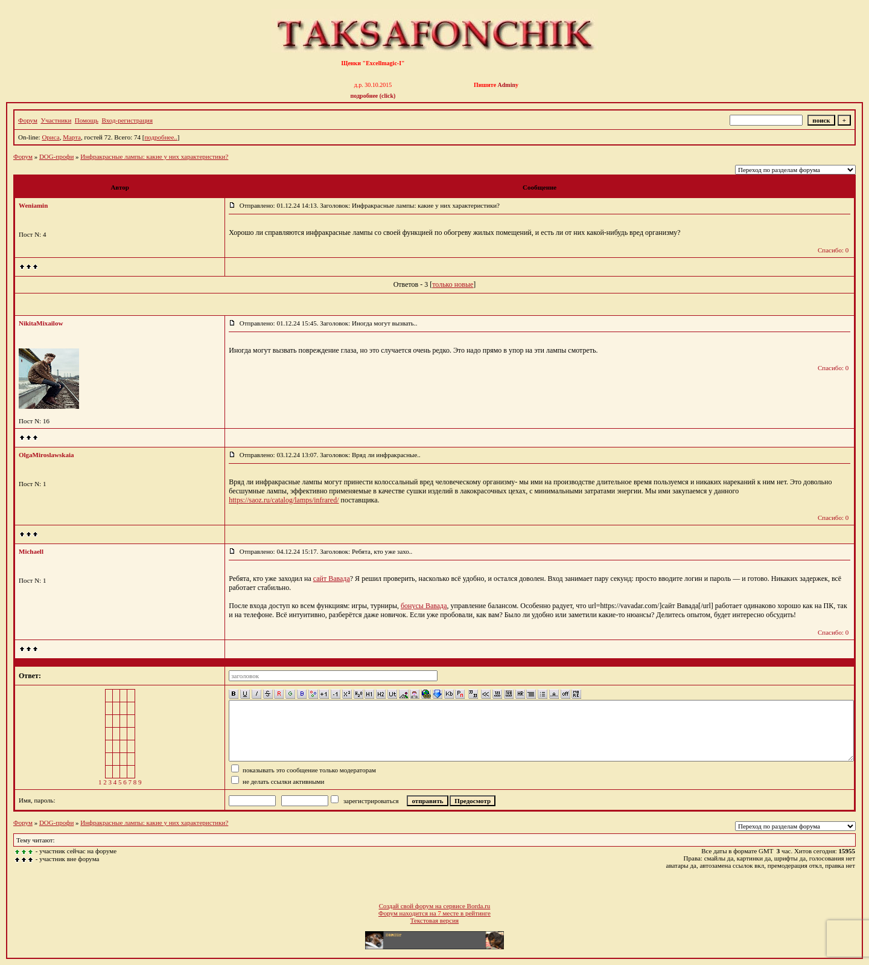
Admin (506, 85)
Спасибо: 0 (833, 250)
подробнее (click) (373, 95)
